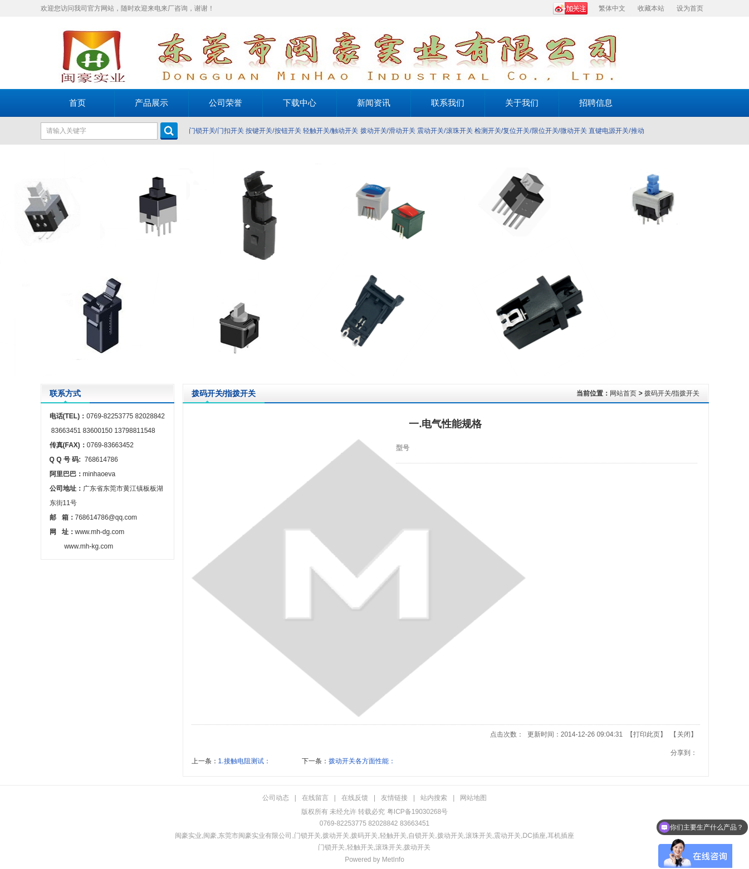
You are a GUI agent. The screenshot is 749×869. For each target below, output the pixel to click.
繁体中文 (612, 8)
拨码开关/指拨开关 (671, 393)
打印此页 (646, 734)
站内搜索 (433, 798)
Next (737, 264)
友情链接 (394, 798)
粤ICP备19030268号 (417, 812)
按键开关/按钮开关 (273, 131)
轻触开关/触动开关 (330, 131)
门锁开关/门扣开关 (216, 131)
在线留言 (315, 798)
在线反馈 (354, 798)
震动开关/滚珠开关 (444, 131)
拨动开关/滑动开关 (387, 131)
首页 (77, 102)
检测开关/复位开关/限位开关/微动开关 (530, 131)
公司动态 (275, 798)
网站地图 (473, 798)
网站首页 (623, 393)
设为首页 (690, 8)
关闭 (684, 734)
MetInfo (393, 859)
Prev (11, 264)
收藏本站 (651, 8)
